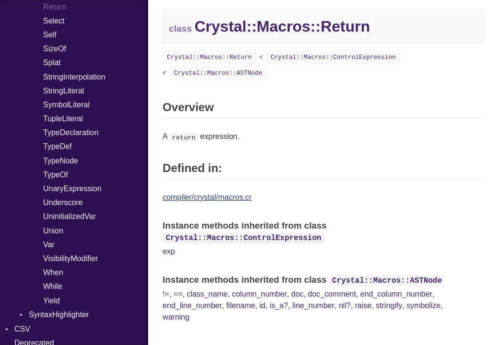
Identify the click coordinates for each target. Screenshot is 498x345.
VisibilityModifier (70, 258)
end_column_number (396, 294)
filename (240, 305)
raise (363, 305)
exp (168, 251)
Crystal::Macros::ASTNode (218, 73)
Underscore (63, 202)
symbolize (423, 305)
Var (49, 245)
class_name (207, 294)
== (178, 294)
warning (175, 317)
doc (297, 294)
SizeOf (54, 49)
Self (50, 35)
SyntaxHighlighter (59, 314)
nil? (345, 305)
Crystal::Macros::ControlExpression (332, 57)
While (52, 286)
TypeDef (57, 146)
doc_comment (332, 294)
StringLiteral (63, 91)
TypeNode (60, 161)
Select (53, 21)
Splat (51, 62)
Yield (51, 301)
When (53, 272)
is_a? (279, 305)
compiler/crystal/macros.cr (207, 197)
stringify (389, 305)
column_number (259, 294)
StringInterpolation (74, 77)
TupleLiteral (63, 119)
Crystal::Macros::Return (209, 57)
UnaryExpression (72, 188)
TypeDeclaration (71, 132)
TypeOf (55, 175)
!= (165, 294)
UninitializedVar (69, 216)
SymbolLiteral (66, 105)
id (262, 305)
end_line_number (192, 305)
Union (53, 231)
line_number (313, 305)
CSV (22, 329)
